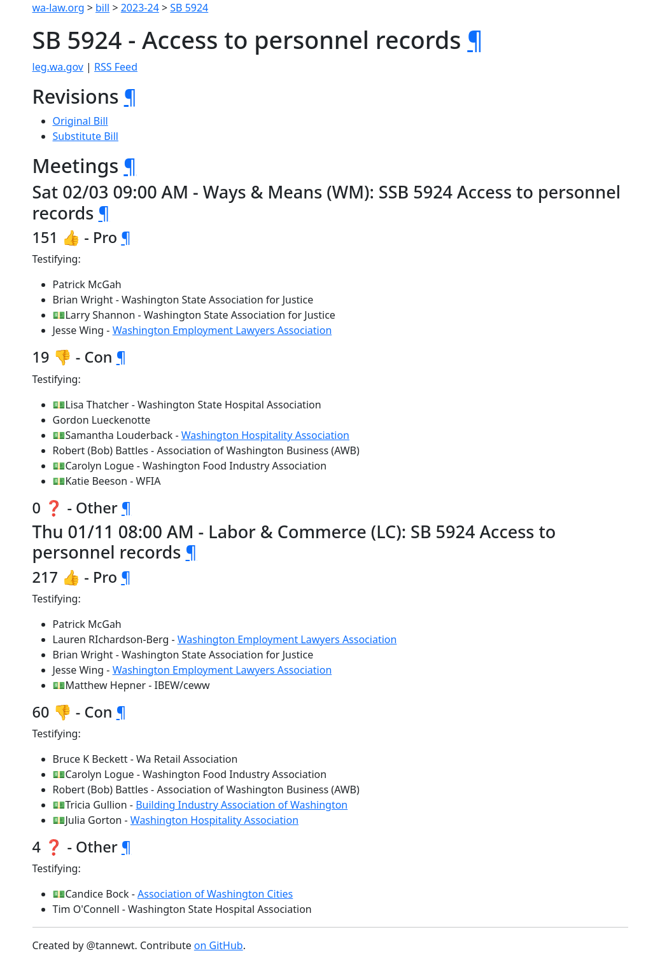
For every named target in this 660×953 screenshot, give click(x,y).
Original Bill (80, 121)
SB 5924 (189, 8)
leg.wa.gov (57, 67)
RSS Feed (115, 67)
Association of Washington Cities (215, 894)
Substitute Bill (86, 136)
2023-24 (140, 8)
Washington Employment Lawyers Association (222, 330)
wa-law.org (58, 8)
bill (102, 8)
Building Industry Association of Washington (242, 805)
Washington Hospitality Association (265, 435)
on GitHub (218, 945)
